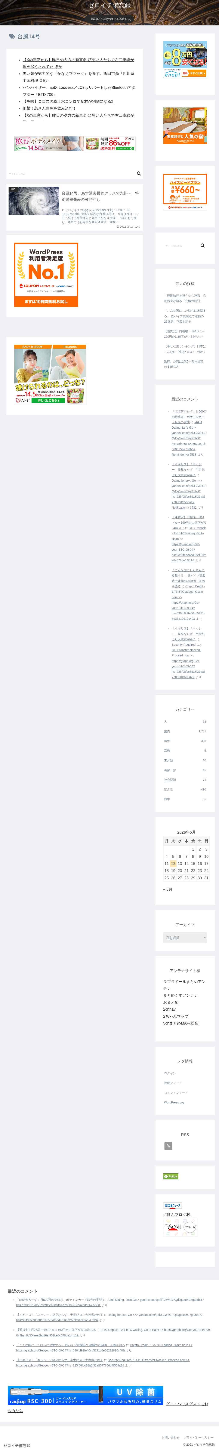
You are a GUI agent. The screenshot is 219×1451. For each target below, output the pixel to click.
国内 (185, 731)
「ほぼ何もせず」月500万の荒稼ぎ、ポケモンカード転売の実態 (189, 417)
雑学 (185, 799)
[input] (74, 173)
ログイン (170, 1073)
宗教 (185, 750)
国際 (185, 741)
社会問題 (185, 780)
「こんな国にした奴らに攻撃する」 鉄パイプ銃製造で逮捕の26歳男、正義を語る (185, 316)
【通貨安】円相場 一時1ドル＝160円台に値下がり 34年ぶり (185, 333)
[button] (139, 173)
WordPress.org (174, 1102)
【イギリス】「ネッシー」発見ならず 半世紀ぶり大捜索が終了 (188, 470)
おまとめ (171, 1002)
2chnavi (169, 1009)
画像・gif (185, 770)
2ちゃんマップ (175, 1016)
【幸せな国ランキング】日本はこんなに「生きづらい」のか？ (185, 349)
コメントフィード (176, 1092)
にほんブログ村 (176, 1214)
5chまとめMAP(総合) (181, 1023)
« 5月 (167, 889)
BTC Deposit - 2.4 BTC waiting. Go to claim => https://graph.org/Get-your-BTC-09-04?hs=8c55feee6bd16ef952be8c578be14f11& (189, 544)
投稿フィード (173, 1083)
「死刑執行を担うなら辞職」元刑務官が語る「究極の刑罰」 (185, 298)
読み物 (185, 789)
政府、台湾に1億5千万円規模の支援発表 (183, 364)
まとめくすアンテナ (180, 995)
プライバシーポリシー (198, 1437)
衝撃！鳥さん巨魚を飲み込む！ (50, 108)
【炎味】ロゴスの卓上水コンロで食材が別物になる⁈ (68, 101)
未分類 (185, 760)
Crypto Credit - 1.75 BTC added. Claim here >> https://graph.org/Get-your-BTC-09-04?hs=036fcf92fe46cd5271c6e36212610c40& (188, 602)
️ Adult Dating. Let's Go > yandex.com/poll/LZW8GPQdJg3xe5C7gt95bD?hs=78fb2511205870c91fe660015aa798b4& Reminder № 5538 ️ (189, 438)
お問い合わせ (170, 1437)
